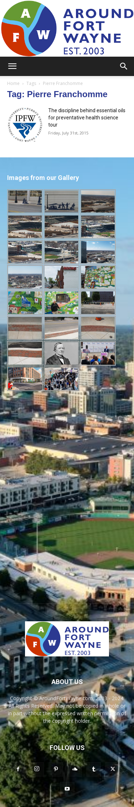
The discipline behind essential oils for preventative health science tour (86, 118)
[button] (12, 66)
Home (13, 83)
